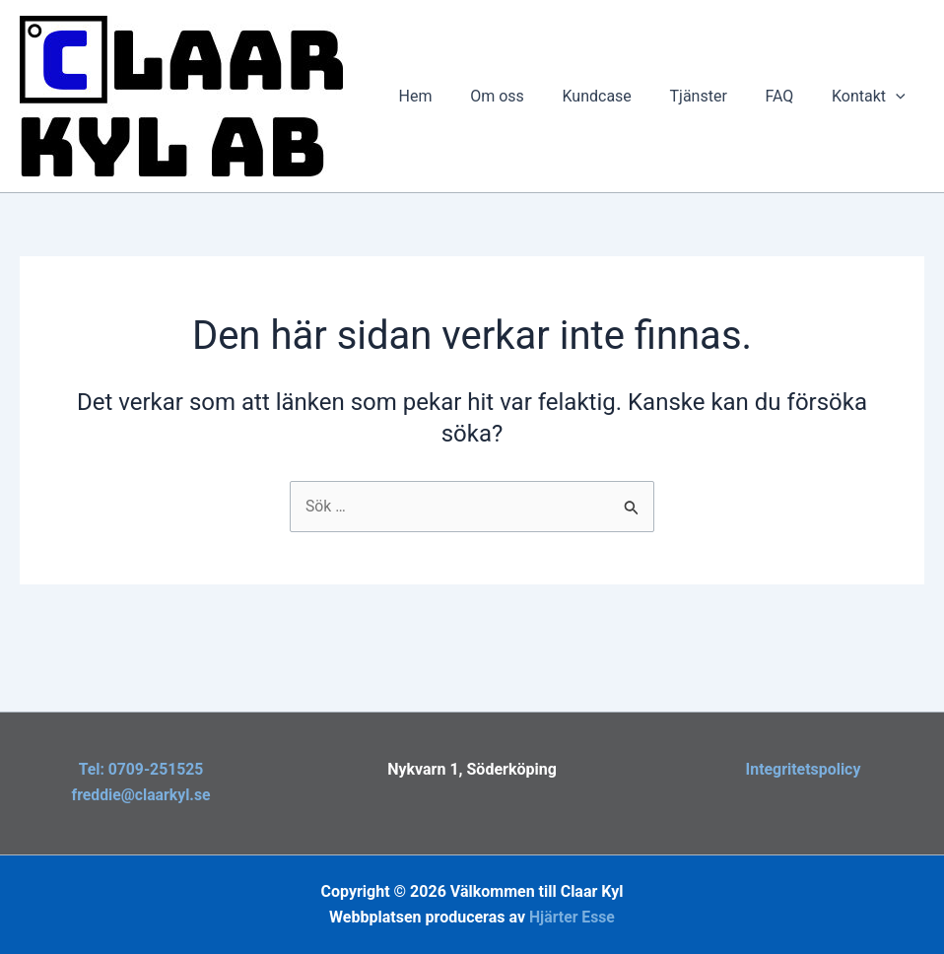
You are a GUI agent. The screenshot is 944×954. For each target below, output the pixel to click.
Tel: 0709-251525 (141, 769)
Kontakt (872, 96)
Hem (451, 96)
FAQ (789, 96)
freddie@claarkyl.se (140, 794)
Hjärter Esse (571, 917)
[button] (899, 96)
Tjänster (714, 96)
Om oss (527, 96)
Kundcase (619, 96)
